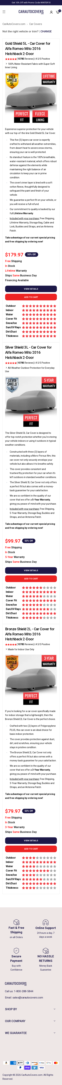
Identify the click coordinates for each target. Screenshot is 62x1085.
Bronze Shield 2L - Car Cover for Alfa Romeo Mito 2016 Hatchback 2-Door (29, 634)
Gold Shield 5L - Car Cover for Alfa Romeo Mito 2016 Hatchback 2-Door (27, 48)
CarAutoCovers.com (13, 24)
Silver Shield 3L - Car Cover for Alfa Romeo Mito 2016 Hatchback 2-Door (28, 352)
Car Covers (35, 24)
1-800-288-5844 (23, 991)
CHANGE (46, 31)
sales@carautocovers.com (27, 997)
